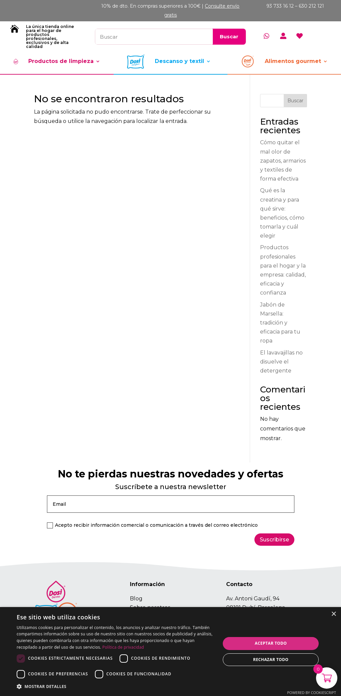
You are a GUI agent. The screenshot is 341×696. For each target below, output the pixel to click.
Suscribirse (274, 539)
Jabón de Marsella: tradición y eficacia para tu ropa (280, 323)
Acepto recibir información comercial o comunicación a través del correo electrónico (152, 525)
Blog (136, 598)
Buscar (295, 101)
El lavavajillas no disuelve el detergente (281, 361)
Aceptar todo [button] (271, 643)
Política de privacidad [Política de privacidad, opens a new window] (123, 647)
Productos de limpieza (61, 61)
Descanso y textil (179, 61)
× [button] (333, 614)
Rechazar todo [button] (270, 659)
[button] (115, 686)
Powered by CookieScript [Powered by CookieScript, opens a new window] (311, 692)
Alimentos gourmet (293, 61)
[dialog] (170, 651)
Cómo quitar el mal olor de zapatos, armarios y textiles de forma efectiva (283, 160)
